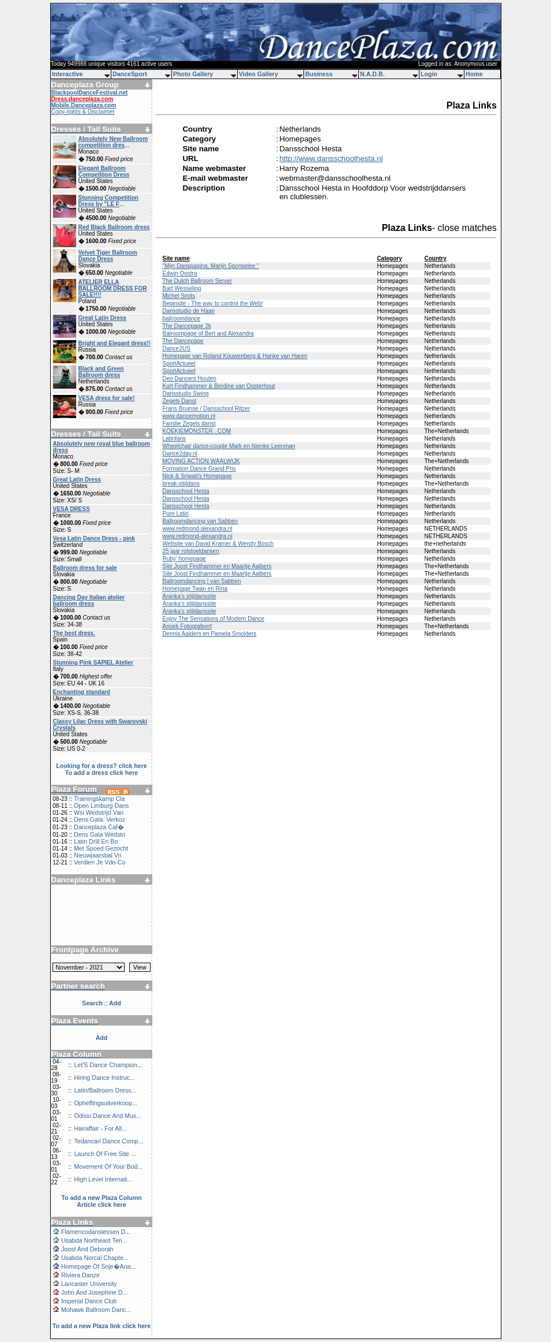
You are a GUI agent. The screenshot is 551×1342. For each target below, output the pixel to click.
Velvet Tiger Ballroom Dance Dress (107, 255)
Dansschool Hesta (185, 491)
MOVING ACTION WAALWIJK (200, 461)
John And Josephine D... (94, 1292)
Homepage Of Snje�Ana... (98, 1266)
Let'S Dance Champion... (108, 1064)
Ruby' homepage (183, 559)
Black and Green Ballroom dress (101, 372)
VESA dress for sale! (106, 398)
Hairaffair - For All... (100, 1128)
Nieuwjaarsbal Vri (98, 855)
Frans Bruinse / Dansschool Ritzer (206, 408)
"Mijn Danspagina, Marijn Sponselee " (210, 266)
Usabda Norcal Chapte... (95, 1257)
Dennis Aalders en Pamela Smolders (209, 634)
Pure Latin (175, 513)
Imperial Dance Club (89, 1301)
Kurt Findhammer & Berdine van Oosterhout (218, 386)
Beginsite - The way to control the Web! (212, 303)
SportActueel (178, 363)
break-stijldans (180, 483)
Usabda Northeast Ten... (94, 1240)
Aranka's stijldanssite (189, 596)
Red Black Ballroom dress (114, 227)
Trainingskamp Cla (99, 798)
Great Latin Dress (102, 318)
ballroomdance (181, 318)
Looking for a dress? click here (101, 765)
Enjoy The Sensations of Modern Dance (213, 619)
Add (102, 1037)
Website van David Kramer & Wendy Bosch (217, 543)
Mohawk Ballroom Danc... (96, 1309)
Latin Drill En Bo (96, 841)
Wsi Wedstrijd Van (98, 812)
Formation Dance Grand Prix (198, 468)
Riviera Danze (80, 1275)
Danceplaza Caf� (99, 826)
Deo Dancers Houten (189, 378)
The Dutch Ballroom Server (197, 281)
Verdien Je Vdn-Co (99, 862)
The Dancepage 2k (186, 326)
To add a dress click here (101, 772)
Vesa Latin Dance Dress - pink (94, 538)
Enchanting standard (81, 692)
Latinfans (174, 438)
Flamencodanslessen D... (95, 1231)
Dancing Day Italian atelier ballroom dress (89, 600)
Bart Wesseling (181, 288)
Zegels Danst (179, 401)
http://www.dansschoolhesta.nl (331, 158)
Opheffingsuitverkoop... (105, 1102)
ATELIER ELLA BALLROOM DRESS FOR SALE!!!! (112, 288)
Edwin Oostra (179, 273)
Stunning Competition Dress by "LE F (108, 201)
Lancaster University (89, 1283)
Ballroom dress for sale (85, 568)
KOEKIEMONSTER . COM (196, 431)
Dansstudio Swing (185, 393)
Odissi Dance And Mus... (107, 1115)
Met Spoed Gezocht (101, 848)
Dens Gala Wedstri (99, 834)
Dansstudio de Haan (188, 311)
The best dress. (74, 633)
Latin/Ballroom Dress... (105, 1090)
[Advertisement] (101, 911)
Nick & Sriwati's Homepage (196, 476)
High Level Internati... (103, 1179)
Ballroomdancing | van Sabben (201, 581)
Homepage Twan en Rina (194, 589)
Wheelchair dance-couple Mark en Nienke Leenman (228, 446)
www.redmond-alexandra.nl (197, 528)
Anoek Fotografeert (187, 626)
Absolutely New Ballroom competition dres (113, 142)
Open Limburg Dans (101, 805)
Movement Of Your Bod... (108, 1166)
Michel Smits (178, 296)
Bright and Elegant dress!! (114, 343)
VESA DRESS (71, 509)
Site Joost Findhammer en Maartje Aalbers (216, 566)
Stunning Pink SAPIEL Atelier (93, 662)
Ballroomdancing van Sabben (200, 521)
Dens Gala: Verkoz (99, 819)
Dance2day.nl (179, 453)
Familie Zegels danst (188, 423)
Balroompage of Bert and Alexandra (207, 333)
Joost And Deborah (87, 1249)
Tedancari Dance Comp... (108, 1141)
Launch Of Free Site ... (105, 1153)
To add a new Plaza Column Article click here (101, 1201)
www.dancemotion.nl (188, 416)
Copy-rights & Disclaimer (83, 112)
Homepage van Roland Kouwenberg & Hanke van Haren (234, 356)
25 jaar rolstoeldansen (190, 551)
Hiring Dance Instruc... (104, 1077)
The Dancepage (182, 341)
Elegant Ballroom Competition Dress (104, 171)
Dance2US (176, 348)
